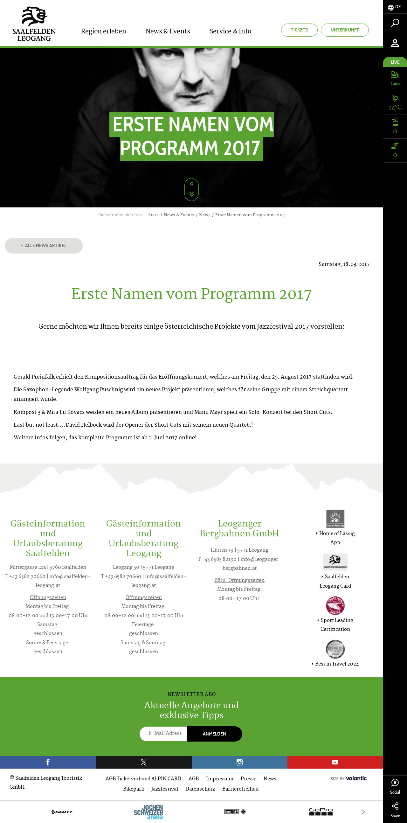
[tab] (395, 7)
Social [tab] (395, 787)
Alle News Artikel (43, 245)
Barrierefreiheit (240, 789)
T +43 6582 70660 (25, 577)
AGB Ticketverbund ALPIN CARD (143, 779)
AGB (194, 779)
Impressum (219, 779)
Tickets (299, 30)
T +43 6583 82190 (217, 560)
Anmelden (214, 734)
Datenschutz (200, 789)
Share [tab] (395, 810)
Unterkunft (345, 30)
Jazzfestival (164, 789)
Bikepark (133, 789)
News (270, 779)
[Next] (363, 811)
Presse (248, 779)
